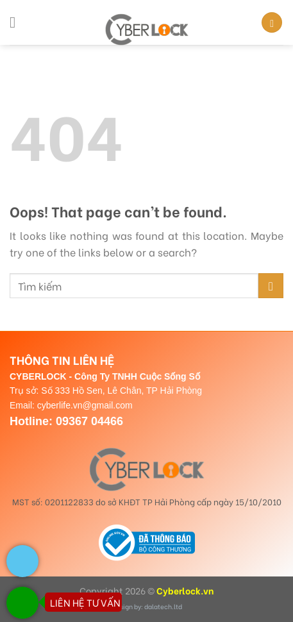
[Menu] (17, 22)
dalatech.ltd (163, 606)
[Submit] (270, 285)
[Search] (272, 22)
